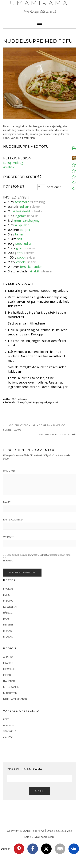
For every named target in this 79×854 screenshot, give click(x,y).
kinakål (34, 271)
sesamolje (22, 202)
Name (7, 502)
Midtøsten (10, 693)
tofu (20, 253)
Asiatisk (8, 167)
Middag (17, 162)
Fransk (8, 663)
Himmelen (9, 668)
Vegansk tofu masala (54, 434)
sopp (21, 257)
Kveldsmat (10, 606)
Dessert (8, 624)
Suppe (36, 402)
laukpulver (22, 225)
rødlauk (24, 206)
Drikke (7, 630)
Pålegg (8, 612)
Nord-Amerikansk (15, 698)
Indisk (7, 675)
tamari (19, 234)
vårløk (20, 262)
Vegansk (43, 402)
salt (19, 239)
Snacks (8, 636)
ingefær (20, 216)
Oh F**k (8, 737)
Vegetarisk (53, 402)
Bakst (7, 618)
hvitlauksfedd (20, 211)
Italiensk (9, 681)
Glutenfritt (22, 402)
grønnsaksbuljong (27, 220)
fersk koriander (31, 266)
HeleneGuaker (19, 399)
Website (8, 537)
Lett (30, 402)
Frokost (9, 588)
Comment (9, 471)
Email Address (13, 519)
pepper (25, 229)
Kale (26, 836)
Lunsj (7, 162)
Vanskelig (9, 731)
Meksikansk (11, 686)
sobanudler (23, 243)
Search (39, 791)
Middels (8, 725)
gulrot (20, 248)
